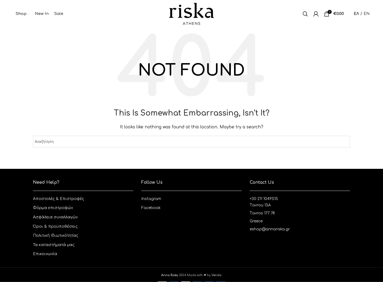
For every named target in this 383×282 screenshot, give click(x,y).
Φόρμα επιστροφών (53, 208)
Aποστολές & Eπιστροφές (58, 199)
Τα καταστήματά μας (53, 245)
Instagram (151, 199)
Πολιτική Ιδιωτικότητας (55, 236)
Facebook (151, 208)
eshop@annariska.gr (270, 229)
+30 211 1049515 (264, 199)
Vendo (216, 275)
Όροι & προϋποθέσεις (55, 226)
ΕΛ (356, 14)
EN (366, 14)
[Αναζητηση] (305, 14)
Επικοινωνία (45, 254)
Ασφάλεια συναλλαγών (55, 217)
